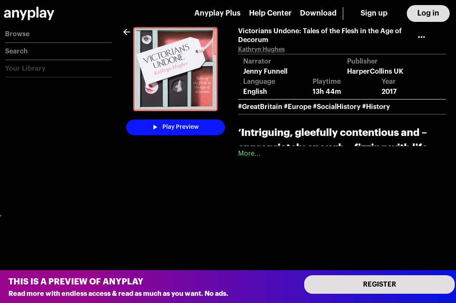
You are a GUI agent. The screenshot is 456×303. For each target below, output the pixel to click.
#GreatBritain (260, 107)
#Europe (297, 107)
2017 (389, 91)
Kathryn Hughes (261, 49)
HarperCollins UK (375, 71)
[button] (58, 34)
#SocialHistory (337, 107)
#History (376, 107)
